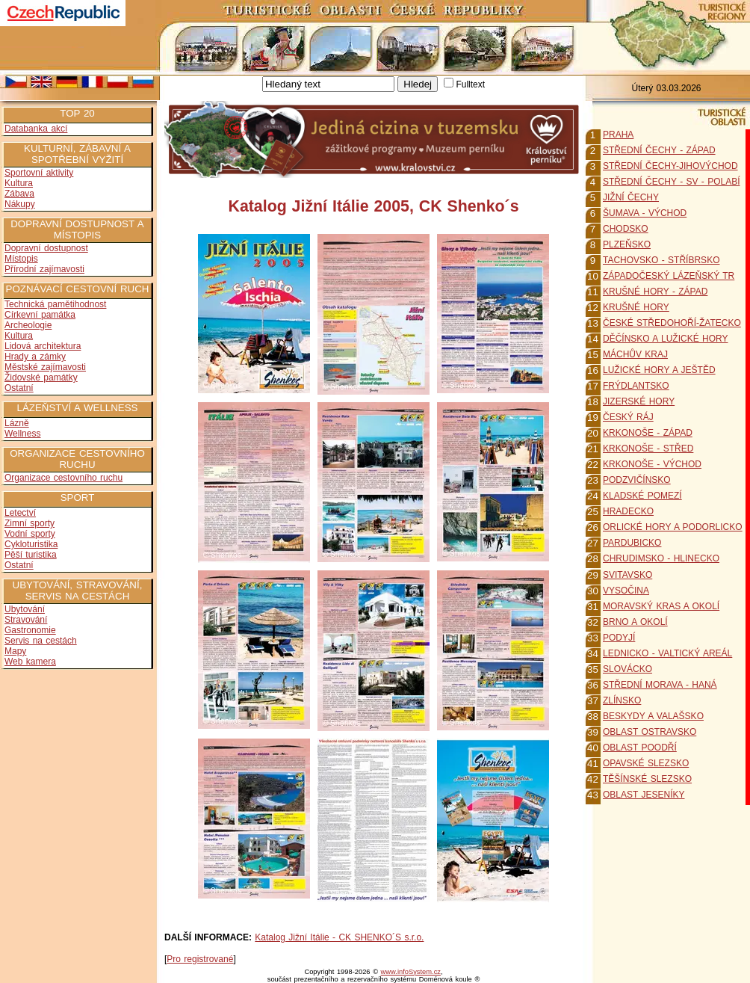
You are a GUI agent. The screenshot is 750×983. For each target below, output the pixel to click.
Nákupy (19, 204)
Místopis (21, 258)
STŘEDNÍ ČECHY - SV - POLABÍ (671, 181)
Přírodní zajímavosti (44, 269)
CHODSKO (625, 229)
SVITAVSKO (627, 575)
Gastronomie (30, 630)
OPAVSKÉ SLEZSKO (646, 763)
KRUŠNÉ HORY (636, 307)
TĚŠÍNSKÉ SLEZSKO (647, 779)
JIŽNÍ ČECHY (631, 197)
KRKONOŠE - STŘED (648, 448)
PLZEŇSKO (627, 244)
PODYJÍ (619, 637)
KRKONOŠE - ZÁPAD (647, 433)
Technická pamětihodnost (55, 304)
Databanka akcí (35, 128)
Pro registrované (200, 959)
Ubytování (24, 609)
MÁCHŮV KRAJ (635, 354)
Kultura (18, 183)
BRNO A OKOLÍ (635, 622)
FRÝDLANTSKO (636, 385)
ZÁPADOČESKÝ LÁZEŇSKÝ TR (668, 276)
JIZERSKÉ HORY (639, 401)
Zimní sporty (29, 523)
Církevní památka (39, 314)
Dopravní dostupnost (46, 248)
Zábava (19, 193)
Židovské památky (41, 377)
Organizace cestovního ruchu (63, 477)
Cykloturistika (31, 544)
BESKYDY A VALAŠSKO (653, 716)
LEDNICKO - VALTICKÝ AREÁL (667, 653)
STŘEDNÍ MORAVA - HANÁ (660, 685)
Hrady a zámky (35, 356)
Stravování (25, 619)
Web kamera (30, 661)
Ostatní (19, 388)
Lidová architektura (42, 346)
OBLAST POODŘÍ (640, 747)
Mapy (15, 651)
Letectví (20, 513)
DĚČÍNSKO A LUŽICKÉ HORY (665, 338)
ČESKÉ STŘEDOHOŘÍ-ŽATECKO (672, 323)
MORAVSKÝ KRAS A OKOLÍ (661, 606)
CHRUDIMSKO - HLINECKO (661, 558)
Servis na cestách (40, 640)
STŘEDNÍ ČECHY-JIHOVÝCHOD (670, 166)
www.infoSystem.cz (411, 972)
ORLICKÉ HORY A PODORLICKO (673, 527)
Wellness (22, 433)
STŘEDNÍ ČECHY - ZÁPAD (659, 150)
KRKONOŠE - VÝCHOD (652, 464)
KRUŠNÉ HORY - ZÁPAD (655, 291)
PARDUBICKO (632, 542)
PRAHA (618, 134)
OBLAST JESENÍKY (644, 794)
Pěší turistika (30, 554)
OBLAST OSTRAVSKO (649, 732)
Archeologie (28, 325)
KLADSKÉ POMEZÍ (642, 495)
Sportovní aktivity (38, 172)
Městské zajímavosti (45, 367)
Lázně (16, 423)
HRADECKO (628, 511)
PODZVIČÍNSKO (637, 480)
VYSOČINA (626, 590)
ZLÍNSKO (622, 700)
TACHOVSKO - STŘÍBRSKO (661, 260)
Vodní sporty (29, 534)
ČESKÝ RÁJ (628, 417)
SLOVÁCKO (627, 669)
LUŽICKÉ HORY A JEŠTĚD (659, 370)
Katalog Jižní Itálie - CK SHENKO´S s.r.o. (339, 937)
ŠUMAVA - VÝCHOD (645, 213)
